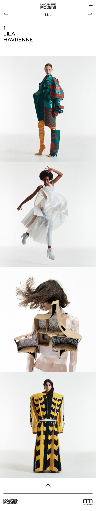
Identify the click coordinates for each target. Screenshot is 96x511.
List (48, 14)
